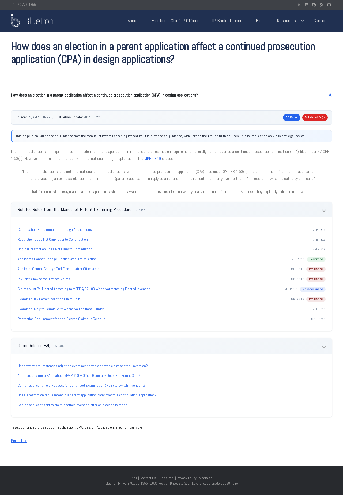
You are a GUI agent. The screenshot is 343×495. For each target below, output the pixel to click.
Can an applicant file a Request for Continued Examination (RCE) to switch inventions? (82, 385)
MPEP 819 (152, 158)
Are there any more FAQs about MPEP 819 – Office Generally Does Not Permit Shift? (79, 375)
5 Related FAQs (315, 117)
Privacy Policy (187, 477)
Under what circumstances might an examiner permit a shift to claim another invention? (83, 365)
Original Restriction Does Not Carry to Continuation (55, 249)
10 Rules (291, 117)
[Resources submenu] (302, 20)
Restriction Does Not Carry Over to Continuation (53, 239)
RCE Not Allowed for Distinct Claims (44, 279)
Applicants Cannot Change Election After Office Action (57, 258)
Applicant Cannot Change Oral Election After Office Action (59, 268)
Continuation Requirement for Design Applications (55, 229)
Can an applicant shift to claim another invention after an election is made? (73, 404)
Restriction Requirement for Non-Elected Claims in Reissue (61, 318)
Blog (134, 477)
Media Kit (205, 477)
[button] (171, 95)
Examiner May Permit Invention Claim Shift (49, 299)
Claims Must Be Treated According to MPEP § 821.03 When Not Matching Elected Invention (84, 288)
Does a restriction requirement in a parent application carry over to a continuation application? (87, 395)
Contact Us (148, 477)
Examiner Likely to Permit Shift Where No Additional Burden (61, 308)
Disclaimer (166, 477)
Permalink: (19, 440)
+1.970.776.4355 (23, 4)
